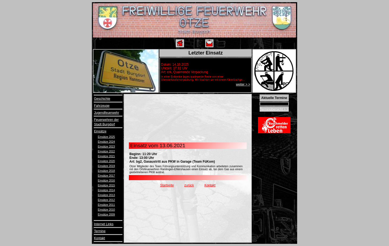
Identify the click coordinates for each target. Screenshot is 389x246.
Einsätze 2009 (106, 214)
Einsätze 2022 (106, 151)
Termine (100, 231)
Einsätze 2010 (106, 209)
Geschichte (102, 99)
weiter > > (243, 84)
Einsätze (100, 131)
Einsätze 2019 (106, 166)
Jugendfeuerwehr (106, 113)
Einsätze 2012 (106, 200)
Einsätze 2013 (106, 195)
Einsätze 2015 (106, 185)
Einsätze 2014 (106, 190)
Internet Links (103, 224)
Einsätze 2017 (106, 175)
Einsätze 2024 (106, 141)
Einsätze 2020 (106, 161)
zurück (189, 185)
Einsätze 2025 (106, 136)
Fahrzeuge (101, 106)
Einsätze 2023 (106, 146)
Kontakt (99, 238)
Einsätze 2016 (106, 180)
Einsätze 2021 (106, 156)
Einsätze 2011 (106, 204)
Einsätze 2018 (106, 170)
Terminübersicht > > (274, 109)
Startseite (167, 185)
